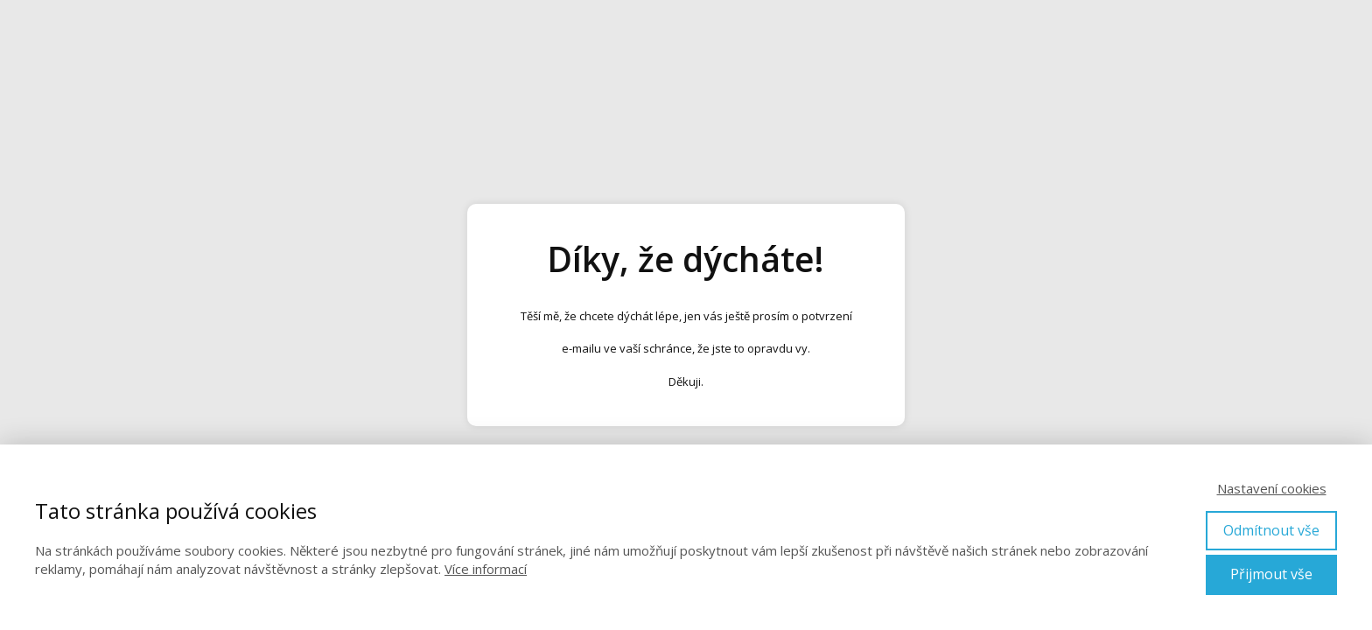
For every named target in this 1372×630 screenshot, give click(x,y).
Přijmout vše (1271, 574)
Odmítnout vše (1271, 530)
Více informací (485, 569)
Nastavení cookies (1271, 488)
